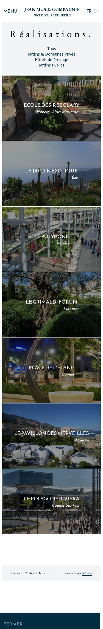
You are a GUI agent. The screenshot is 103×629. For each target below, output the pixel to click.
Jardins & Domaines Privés (51, 54)
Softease (87, 621)
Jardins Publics (51, 65)
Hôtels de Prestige (51, 59)
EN (97, 11)
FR (89, 11)
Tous (51, 48)
